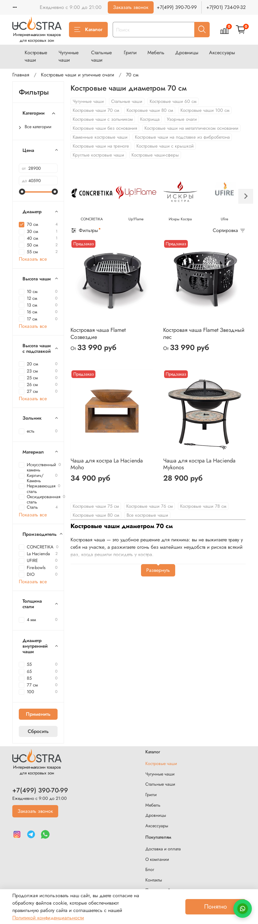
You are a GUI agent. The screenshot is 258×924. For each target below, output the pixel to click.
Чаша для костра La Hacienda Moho (107, 464)
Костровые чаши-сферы (155, 155)
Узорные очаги (182, 119)
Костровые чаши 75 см (96, 506)
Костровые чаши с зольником (103, 119)
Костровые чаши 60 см (173, 101)
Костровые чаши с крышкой (165, 146)
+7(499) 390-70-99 (177, 7)
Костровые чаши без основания (105, 128)
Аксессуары (222, 52)
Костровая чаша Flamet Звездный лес (203, 333)
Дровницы (186, 52)
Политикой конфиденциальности (48, 917)
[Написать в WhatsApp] (242, 908)
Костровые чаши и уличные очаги (77, 74)
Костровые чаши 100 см (204, 110)
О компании (157, 859)
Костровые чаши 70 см (96, 110)
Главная (20, 74)
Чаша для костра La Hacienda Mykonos (199, 464)
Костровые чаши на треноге (101, 146)
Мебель (155, 52)
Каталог (88, 29)
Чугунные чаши (68, 56)
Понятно (215, 906)
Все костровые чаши (147, 515)
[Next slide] (245, 196)
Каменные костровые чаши (100, 137)
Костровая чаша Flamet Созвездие (98, 333)
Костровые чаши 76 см (149, 506)
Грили (130, 52)
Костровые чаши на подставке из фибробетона (182, 137)
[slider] (21, 191)
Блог (149, 869)
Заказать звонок (130, 7)
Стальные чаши (101, 56)
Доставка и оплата (163, 849)
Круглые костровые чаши (98, 155)
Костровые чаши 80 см (150, 110)
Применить (38, 714)
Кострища (149, 119)
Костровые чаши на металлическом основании (191, 128)
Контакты (153, 880)
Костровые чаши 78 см (203, 506)
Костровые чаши (36, 56)
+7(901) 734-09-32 (226, 7)
